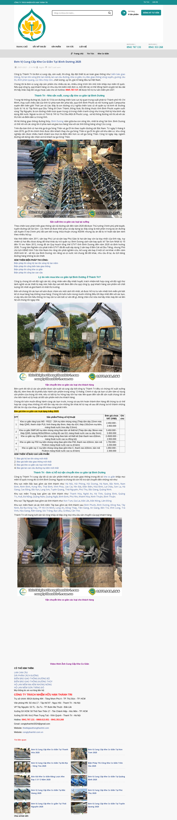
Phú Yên (74, 496)
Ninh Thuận (97, 496)
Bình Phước (90, 505)
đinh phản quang (26, 79)
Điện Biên (87, 486)
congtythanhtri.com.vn (33, 732)
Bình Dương (57, 121)
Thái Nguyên (71, 489)
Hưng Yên (36, 486)
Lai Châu (108, 486)
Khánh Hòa (84, 496)
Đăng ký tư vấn (151, 12)
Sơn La (117, 486)
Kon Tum (68, 500)
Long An (60, 507)
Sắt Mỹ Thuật (39, 46)
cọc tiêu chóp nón (44, 79)
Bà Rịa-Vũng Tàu (28, 507)
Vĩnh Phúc (59, 486)
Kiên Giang (36, 510)
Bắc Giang (93, 489)
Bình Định (64, 496)
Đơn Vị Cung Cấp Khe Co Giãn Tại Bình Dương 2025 (47, 61)
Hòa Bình (98, 486)
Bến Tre (105, 507)
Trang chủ (21, 46)
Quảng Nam (39, 496)
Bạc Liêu (58, 510)
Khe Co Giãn (103, 53)
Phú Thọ (83, 489)
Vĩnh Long (115, 507)
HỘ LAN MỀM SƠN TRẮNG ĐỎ (29, 687)
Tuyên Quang (57, 489)
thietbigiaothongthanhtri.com (36, 728)
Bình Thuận (109, 496)
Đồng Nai (115, 505)
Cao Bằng (25, 489)
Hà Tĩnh (98, 493)
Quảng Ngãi (52, 496)
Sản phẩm (56, 46)
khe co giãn (76, 77)
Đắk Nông (95, 500)
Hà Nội (69, 483)
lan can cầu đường (60, 77)
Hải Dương (92, 483)
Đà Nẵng (27, 496)
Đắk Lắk (85, 500)
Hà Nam (103, 483)
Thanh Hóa (76, 493)
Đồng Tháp (71, 507)
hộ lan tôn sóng (29, 77)
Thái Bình (48, 486)
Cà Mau (66, 510)
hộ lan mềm (43, 77)
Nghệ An (87, 493)
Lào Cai (68, 486)
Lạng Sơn (45, 489)
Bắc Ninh (114, 483)
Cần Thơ (75, 510)
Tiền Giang (83, 507)
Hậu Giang (25, 510)
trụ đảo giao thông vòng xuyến (98, 77)
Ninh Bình (25, 486)
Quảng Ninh (105, 489)
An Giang (94, 507)
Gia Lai (77, 500)
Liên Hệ (155, 2)
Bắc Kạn (35, 489)
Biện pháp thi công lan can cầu (28, 273)
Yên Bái (77, 486)
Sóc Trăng (48, 510)
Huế (20, 496)
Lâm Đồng (106, 500)
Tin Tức (146, 2)
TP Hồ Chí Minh (46, 507)
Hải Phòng (79, 483)
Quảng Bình (110, 493)
